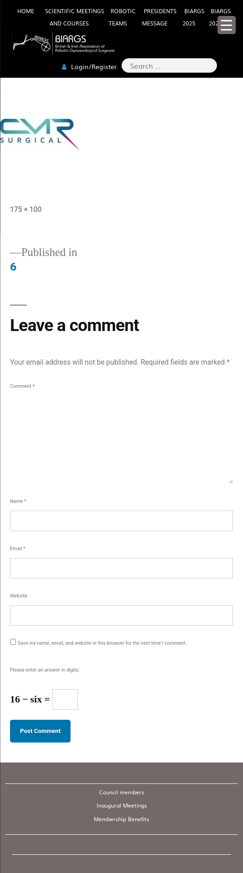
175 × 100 (25, 209)
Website (18, 596)
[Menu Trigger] (227, 25)
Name (18, 501)
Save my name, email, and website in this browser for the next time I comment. (102, 643)
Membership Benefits (121, 819)
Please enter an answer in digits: (45, 670)
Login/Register (89, 66)
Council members (121, 792)
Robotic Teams (122, 17)
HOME (25, 11)
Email (17, 549)
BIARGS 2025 (193, 17)
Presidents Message (159, 17)
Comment (22, 386)
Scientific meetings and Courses (74, 17)
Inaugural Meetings (121, 805)
